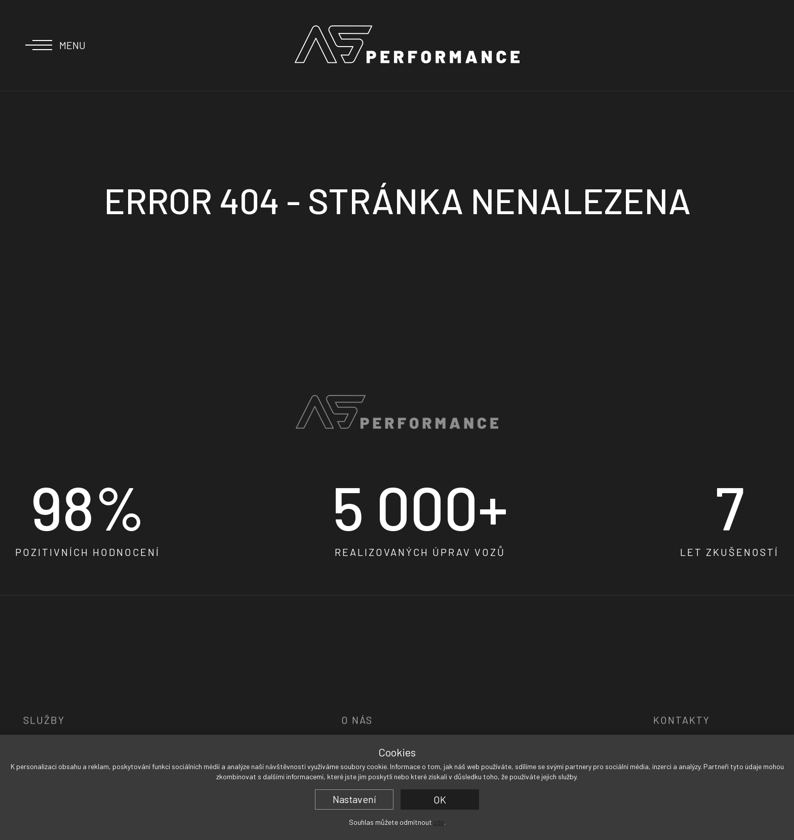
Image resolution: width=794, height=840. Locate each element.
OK (439, 799)
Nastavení (354, 799)
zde (438, 822)
